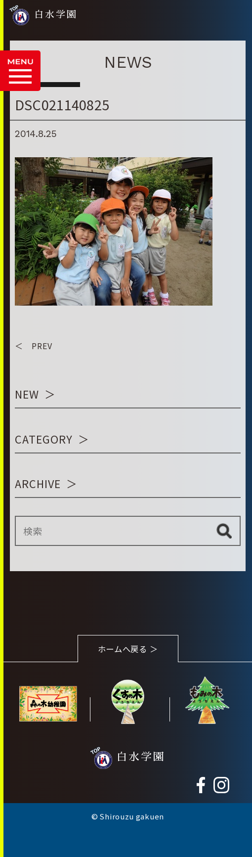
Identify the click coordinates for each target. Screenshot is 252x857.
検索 (224, 531)
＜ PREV (33, 346)
